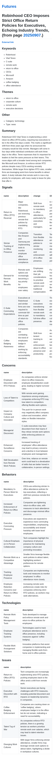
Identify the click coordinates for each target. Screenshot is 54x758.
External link (8, 42)
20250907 (32, 35)
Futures (9, 6)
